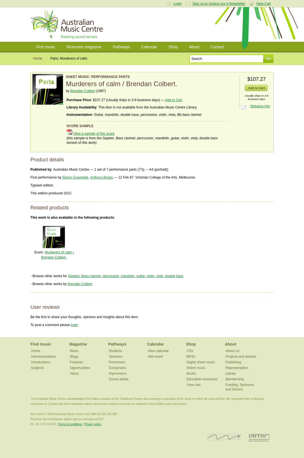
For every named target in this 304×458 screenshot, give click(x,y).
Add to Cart (173, 100)
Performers (117, 362)
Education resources (202, 379)
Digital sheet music (201, 362)
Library (231, 373)
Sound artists (119, 379)
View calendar (158, 351)
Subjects (37, 368)
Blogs (74, 357)
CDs (190, 351)
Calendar (149, 47)
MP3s (191, 357)
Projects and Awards (241, 357)
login (74, 325)
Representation (237, 368)
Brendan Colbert (83, 91)
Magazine (78, 344)
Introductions (40, 362)
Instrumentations (43, 357)
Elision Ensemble (75, 177)
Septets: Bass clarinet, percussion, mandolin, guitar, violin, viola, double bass (125, 276)
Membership (235, 379)
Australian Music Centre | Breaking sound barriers (67, 24)
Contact (217, 47)
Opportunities (80, 368)
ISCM (223, 437)
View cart (194, 385)
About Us (232, 351)
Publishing (233, 362)
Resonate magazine (84, 47)
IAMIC (259, 437)
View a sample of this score (93, 134)
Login (177, 4)
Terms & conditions (70, 424)
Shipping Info (260, 106)
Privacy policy (93, 424)
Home (37, 58)
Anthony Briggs (101, 177)
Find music (45, 47)
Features (76, 362)
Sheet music (196, 368)
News (74, 351)
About (194, 47)
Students (115, 351)
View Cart (263, 4)
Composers (117, 368)
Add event (155, 357)
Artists (35, 351)
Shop (173, 47)
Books (191, 373)
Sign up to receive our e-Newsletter (219, 4)
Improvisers (117, 373)
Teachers (116, 357)
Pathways (121, 47)
